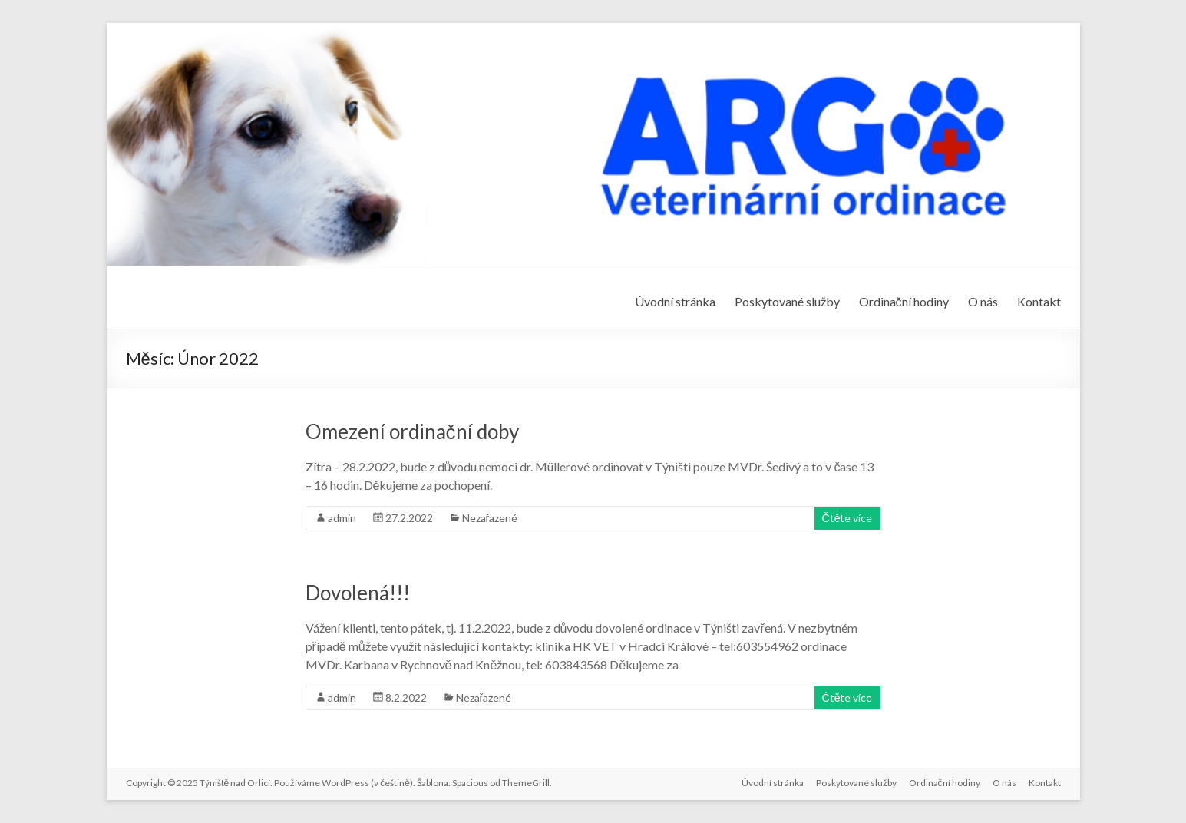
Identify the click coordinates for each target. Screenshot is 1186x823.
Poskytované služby (787, 301)
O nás (983, 301)
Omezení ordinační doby (412, 431)
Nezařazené (490, 517)
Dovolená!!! (358, 592)
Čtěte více (847, 517)
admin (342, 517)
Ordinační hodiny (904, 301)
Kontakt (1039, 301)
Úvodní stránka (675, 301)
